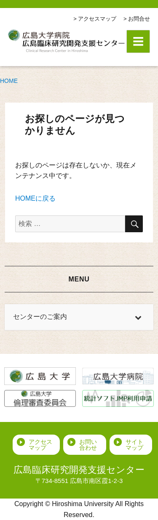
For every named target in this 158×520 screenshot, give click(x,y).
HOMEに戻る (35, 198)
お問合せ (139, 19)
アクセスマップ (97, 19)
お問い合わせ (88, 444)
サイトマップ (134, 444)
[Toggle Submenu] (138, 317)
